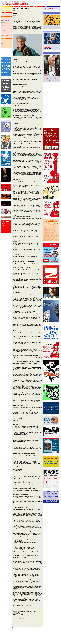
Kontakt (2, 45)
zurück (14, 10)
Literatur (2, 37)
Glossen (2, 27)
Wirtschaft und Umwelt (5, 20)
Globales (3, 22)
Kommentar (3, 25)
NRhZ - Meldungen (48, 8)
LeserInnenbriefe (4, 40)
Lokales (2, 15)
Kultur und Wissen (4, 35)
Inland (2, 17)
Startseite (14, 625)
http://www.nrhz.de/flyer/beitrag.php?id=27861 (21, 615)
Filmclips (3, 30)
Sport (2, 33)
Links (2, 41)
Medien (2, 28)
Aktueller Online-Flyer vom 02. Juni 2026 (20, 8)
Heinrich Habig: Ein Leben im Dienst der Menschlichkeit (51, 78)
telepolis (23, 605)
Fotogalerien (3, 32)
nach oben (23, 625)
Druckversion (15, 13)
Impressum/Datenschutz (6, 46)
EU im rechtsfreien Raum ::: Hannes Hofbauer (50, 46)
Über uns (3, 43)
